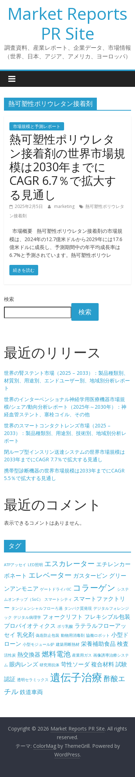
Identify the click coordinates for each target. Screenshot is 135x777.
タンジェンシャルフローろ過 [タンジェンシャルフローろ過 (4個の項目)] (37, 608)
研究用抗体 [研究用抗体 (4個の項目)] (49, 664)
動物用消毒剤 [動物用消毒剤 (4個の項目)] (73, 635)
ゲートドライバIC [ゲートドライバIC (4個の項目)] (55, 589)
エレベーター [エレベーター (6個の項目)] (50, 575)
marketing (65, 206)
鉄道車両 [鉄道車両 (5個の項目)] (31, 692)
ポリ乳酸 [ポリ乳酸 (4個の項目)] (65, 626)
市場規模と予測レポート (36, 126)
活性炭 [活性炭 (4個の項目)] (10, 655)
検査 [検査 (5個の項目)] (123, 644)
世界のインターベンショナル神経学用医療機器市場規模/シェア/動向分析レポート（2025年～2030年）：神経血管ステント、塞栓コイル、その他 (65, 407)
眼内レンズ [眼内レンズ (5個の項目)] (23, 664)
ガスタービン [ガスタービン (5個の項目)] (90, 576)
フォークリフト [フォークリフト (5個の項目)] (62, 617)
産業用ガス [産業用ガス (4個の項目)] (82, 655)
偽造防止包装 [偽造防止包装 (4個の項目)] (47, 635)
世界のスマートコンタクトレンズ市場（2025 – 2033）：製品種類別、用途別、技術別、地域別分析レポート (65, 433)
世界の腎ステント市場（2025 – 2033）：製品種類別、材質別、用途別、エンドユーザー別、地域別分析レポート (67, 380)
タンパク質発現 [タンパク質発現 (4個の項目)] (78, 608)
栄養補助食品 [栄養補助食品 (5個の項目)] (98, 644)
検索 (9, 299)
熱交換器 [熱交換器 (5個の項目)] (28, 654)
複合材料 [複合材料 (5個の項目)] (102, 664)
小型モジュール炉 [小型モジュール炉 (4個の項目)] (38, 644)
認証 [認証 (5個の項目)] (9, 679)
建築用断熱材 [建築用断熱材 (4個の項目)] (68, 644)
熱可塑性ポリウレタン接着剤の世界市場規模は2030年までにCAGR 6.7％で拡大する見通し (67, 166)
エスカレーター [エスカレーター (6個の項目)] (69, 563)
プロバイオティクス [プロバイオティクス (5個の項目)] (30, 626)
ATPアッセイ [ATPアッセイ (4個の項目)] (15, 564)
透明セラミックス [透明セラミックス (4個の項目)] (33, 679)
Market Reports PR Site (67, 23)
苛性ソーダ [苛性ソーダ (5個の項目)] (75, 664)
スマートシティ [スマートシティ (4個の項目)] (58, 599)
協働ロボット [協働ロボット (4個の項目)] (98, 635)
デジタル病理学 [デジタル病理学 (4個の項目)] (27, 617)
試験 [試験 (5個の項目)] (121, 664)
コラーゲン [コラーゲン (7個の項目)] (94, 587)
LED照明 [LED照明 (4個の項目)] (35, 564)
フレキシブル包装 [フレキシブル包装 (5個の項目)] (107, 617)
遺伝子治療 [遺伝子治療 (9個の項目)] (76, 677)
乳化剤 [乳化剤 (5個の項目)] (25, 635)
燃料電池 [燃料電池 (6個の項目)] (56, 654)
